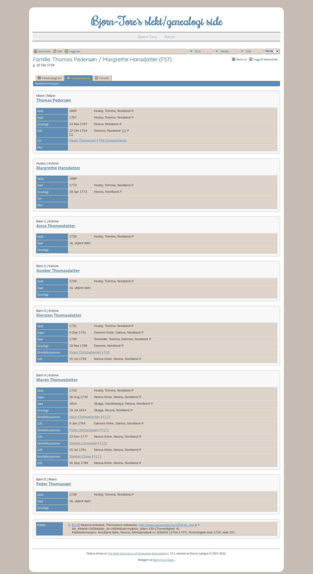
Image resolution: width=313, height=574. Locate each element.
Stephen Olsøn (80, 456)
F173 (97, 456)
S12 (76, 525)
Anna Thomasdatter (55, 225)
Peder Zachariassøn (84, 430)
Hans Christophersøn (84, 417)
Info (248, 51)
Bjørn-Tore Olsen (163, 560)
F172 (103, 443)
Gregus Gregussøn (83, 443)
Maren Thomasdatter (57, 379)
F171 (105, 430)
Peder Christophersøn (85, 352)
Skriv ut (241, 59)
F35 (107, 352)
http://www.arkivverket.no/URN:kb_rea (166, 525)
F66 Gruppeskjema (112, 140)
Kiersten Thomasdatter (58, 315)
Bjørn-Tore (147, 36)
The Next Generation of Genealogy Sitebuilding (137, 553)
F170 (106, 417)
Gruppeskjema (78, 78)
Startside (44, 51)
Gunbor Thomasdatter (57, 270)
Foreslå (101, 78)
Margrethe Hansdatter (58, 168)
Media (225, 51)
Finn (198, 51)
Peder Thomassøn (82, 140)
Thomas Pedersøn (53, 100)
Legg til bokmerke (266, 59)
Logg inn (74, 51)
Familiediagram (49, 78)
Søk (59, 51)
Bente (170, 36)
